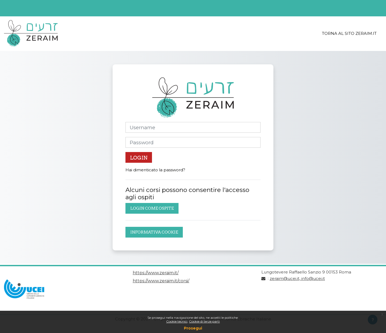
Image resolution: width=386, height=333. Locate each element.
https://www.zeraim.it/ (156, 272)
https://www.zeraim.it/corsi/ (161, 280)
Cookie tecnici (176, 321)
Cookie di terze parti (204, 321)
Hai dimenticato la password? (155, 169)
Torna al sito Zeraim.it (349, 33)
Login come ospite (152, 208)
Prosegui (193, 328)
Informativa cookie (154, 232)
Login (138, 157)
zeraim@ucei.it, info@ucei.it (297, 278)
